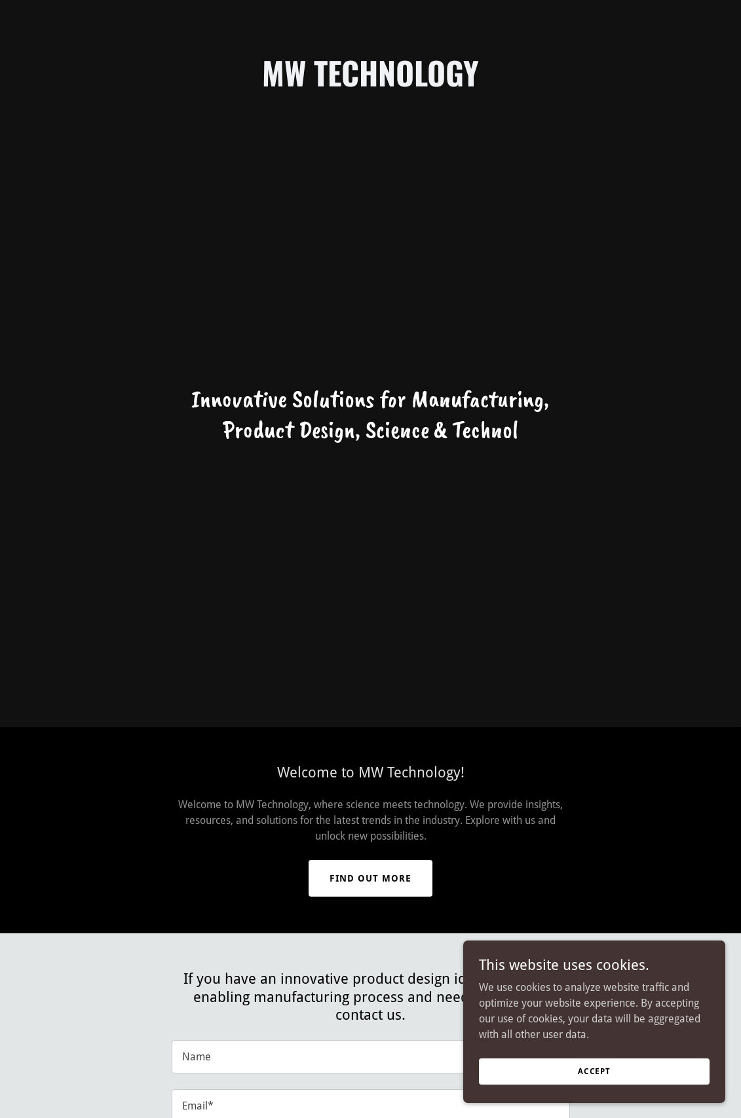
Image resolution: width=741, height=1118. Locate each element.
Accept (594, 1070)
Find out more (370, 878)
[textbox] (371, 1056)
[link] (370, 83)
